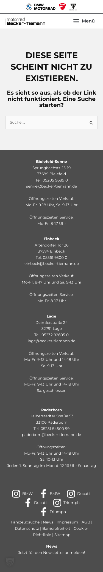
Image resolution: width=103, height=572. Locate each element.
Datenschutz (27, 528)
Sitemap (62, 535)
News (48, 522)
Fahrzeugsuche (25, 522)
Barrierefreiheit (56, 528)
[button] (10, 562)
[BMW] (22, 493)
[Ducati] (78, 493)
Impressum (67, 522)
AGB (85, 522)
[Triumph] (66, 502)
